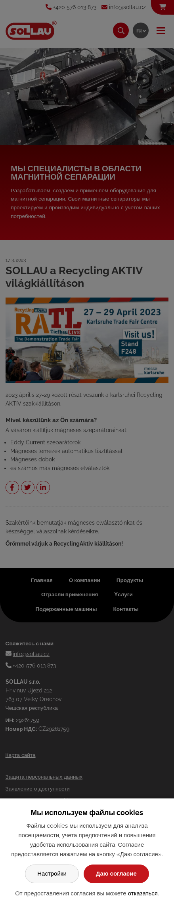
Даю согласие (116, 873)
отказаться (143, 893)
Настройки (52, 873)
